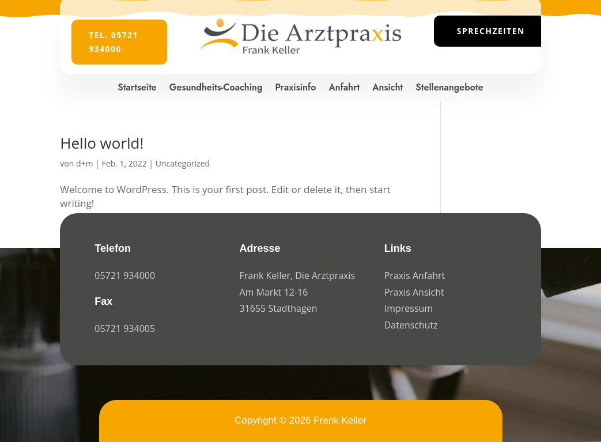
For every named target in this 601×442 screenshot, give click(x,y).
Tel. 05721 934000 (113, 41)
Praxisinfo (295, 87)
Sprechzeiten (491, 30)
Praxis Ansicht (414, 292)
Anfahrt (344, 87)
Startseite (137, 87)
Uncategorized (183, 163)
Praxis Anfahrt (414, 275)
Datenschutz (411, 325)
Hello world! (101, 143)
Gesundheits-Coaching (216, 87)
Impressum (408, 308)
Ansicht (387, 87)
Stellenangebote (449, 87)
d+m (84, 163)
